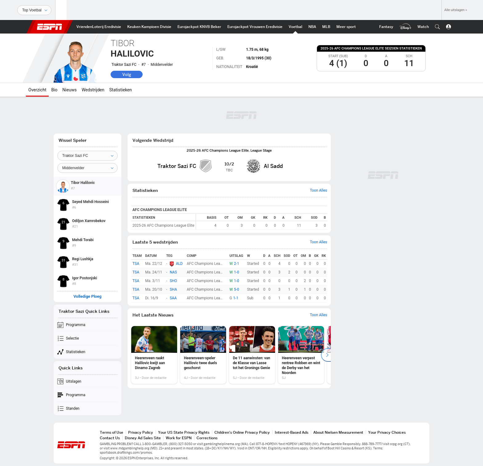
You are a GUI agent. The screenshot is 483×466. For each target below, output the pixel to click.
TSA (135, 263)
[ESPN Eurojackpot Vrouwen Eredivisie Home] (254, 27)
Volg (126, 74)
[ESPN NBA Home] (312, 27)
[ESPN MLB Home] (326, 27)
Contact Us (110, 438)
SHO (173, 281)
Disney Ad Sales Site (143, 438)
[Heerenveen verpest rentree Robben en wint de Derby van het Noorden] (301, 355)
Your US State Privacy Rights (183, 432)
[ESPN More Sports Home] (346, 27)
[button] (437, 26)
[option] (154, 355)
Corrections (207, 438)
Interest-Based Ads (291, 432)
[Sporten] (34, 10)
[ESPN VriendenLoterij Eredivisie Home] (98, 27)
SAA (173, 298)
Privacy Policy (140, 432)
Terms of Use (111, 432)
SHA (173, 290)
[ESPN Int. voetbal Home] (295, 27)
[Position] (87, 168)
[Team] (87, 155)
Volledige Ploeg (87, 296)
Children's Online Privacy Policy (242, 432)
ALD (179, 263)
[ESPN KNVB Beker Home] (199, 27)
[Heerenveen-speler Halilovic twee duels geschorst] (203, 355)
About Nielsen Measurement (338, 432)
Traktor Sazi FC (124, 64)
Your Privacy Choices (387, 432)
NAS (173, 272)
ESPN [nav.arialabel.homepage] (49, 27)
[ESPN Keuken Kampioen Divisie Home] (149, 27)
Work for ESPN (179, 438)
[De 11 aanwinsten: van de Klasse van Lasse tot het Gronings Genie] (252, 355)
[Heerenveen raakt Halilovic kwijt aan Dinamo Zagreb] (154, 355)
